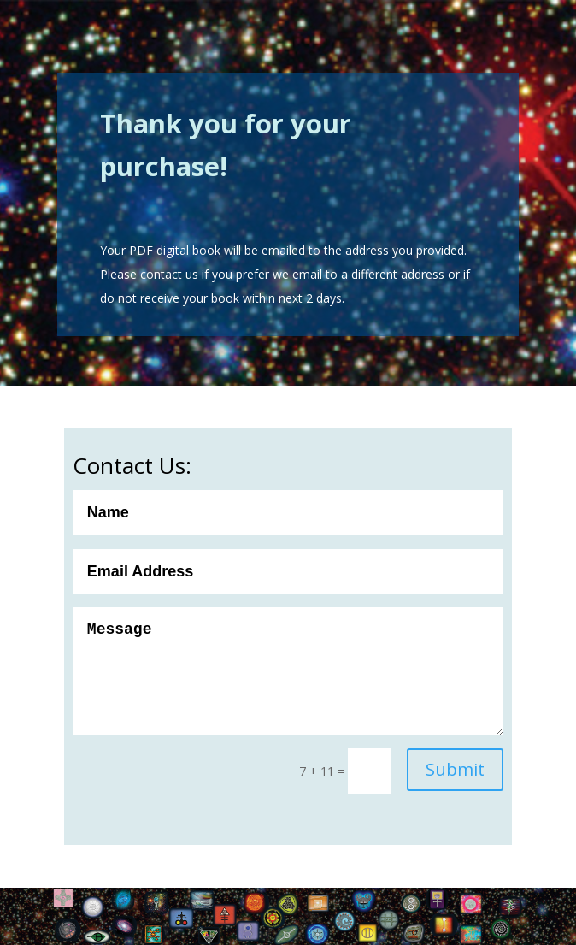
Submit (455, 769)
